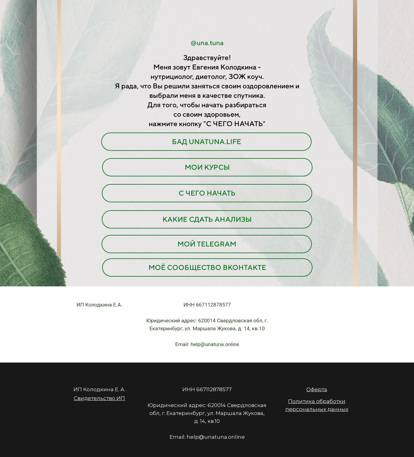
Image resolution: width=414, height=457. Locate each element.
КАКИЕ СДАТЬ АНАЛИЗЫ (207, 219)
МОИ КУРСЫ (207, 167)
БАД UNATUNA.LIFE (206, 141)
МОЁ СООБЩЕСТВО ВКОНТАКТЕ (207, 267)
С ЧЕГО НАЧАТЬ (207, 193)
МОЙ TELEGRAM (206, 244)
